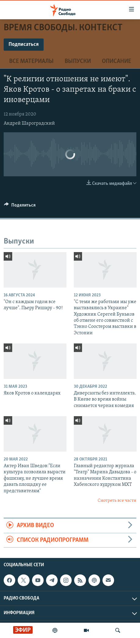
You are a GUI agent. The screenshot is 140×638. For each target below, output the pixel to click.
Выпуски (78, 61)
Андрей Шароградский (29, 123)
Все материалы (31, 61)
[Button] (20, 206)
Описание (116, 61)
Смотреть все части (117, 500)
